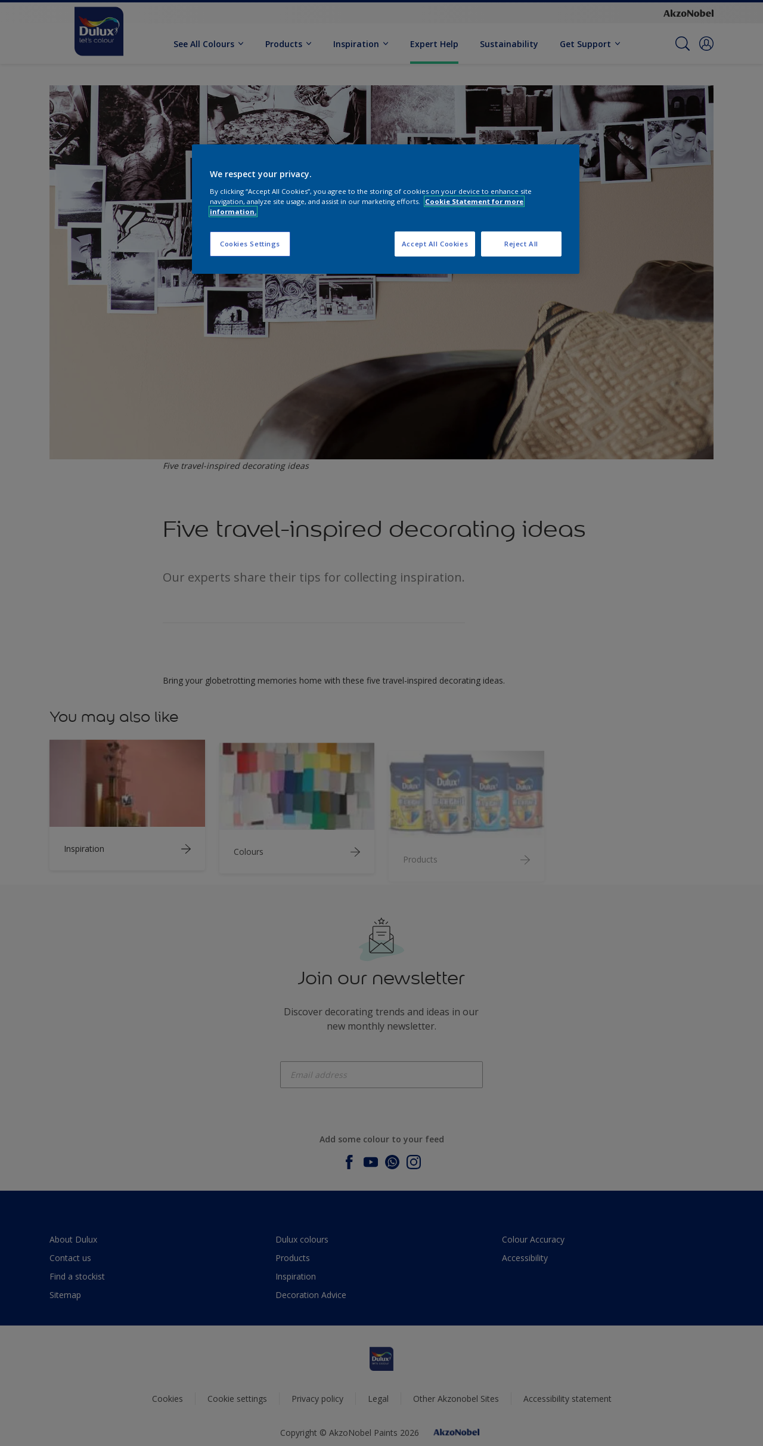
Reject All (521, 243)
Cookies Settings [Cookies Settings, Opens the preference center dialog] (250, 243)
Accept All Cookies (435, 243)
